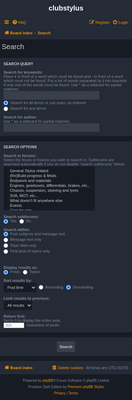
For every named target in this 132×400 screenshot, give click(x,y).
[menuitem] (19, 22)
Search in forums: (20, 156)
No (25, 221)
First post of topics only (27, 251)
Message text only (23, 239)
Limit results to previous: (27, 298)
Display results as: (21, 267)
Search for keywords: (23, 72)
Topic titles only (20, 245)
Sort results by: (18, 280)
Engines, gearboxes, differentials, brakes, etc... (49, 185)
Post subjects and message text (34, 234)
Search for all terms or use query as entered (45, 103)
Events (49, 205)
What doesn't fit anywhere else (49, 200)
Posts (12, 272)
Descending (79, 287)
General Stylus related (49, 171)
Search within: (17, 230)
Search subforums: (21, 217)
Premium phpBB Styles (86, 387)
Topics (31, 272)
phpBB (48, 380)
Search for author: (20, 117)
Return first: (15, 316)
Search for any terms (25, 108)
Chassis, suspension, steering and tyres (49, 190)
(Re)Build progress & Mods (49, 176)
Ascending (51, 287)
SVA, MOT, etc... (49, 196)
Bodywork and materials (49, 180)
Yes (10, 221)
